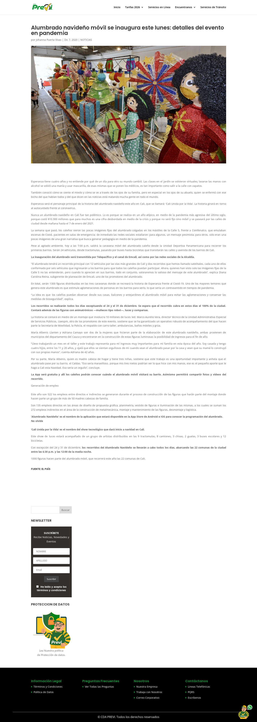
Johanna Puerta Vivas (48, 39)
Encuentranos (183, 7)
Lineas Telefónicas (199, 686)
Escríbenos (194, 697)
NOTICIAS (86, 39)
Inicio (117, 7)
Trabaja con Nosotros (149, 692)
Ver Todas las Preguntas (99, 686)
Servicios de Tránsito (213, 7)
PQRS (191, 692)
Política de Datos (44, 692)
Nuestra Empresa (146, 686)
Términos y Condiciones (48, 686)
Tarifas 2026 (132, 7)
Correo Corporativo (147, 697)
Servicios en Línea (159, 7)
